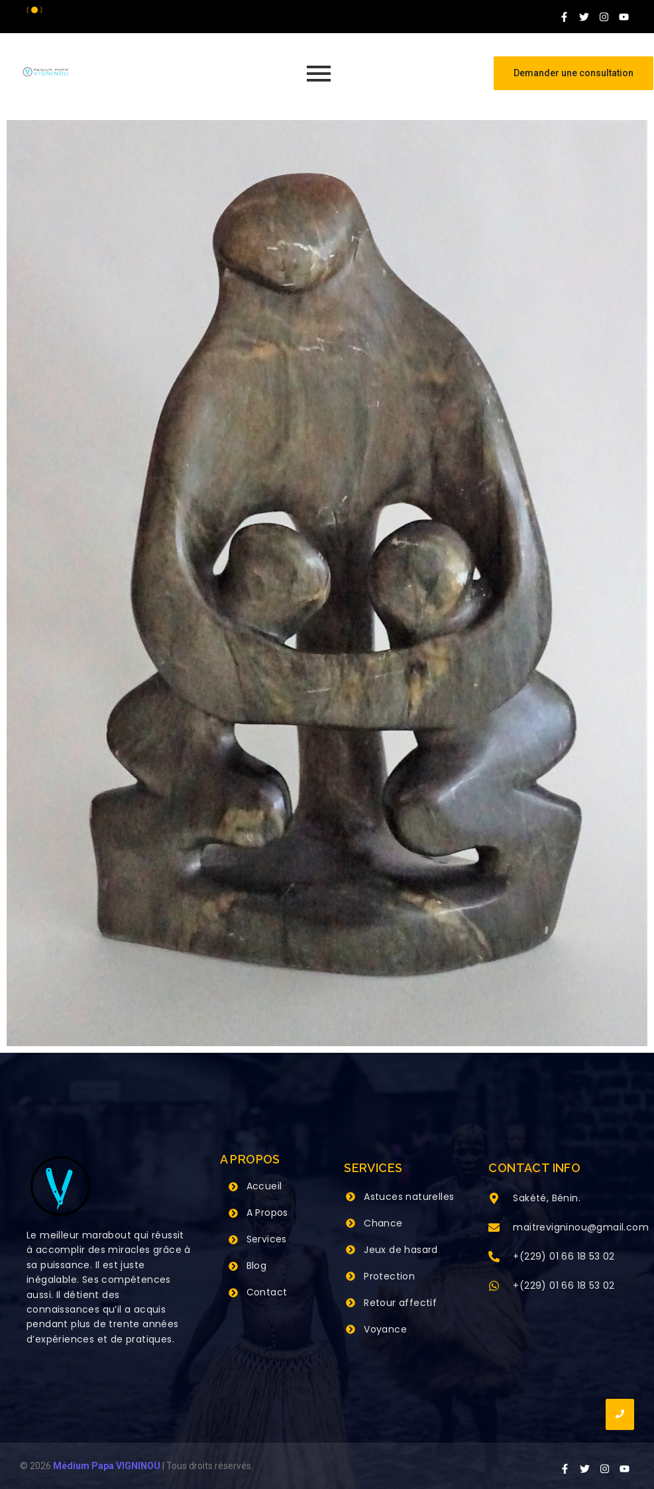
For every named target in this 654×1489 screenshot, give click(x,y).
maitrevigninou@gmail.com (581, 1227)
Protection (389, 1276)
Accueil (264, 1186)
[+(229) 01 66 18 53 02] (494, 1257)
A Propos (267, 1212)
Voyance (385, 1329)
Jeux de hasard (401, 1249)
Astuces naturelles (409, 1196)
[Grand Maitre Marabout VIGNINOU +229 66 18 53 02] (45, 72)
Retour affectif (400, 1302)
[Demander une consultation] (573, 73)
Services (266, 1239)
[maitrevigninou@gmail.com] (494, 1228)
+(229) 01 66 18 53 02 (563, 1256)
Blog (256, 1265)
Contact (267, 1292)
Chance (383, 1223)
